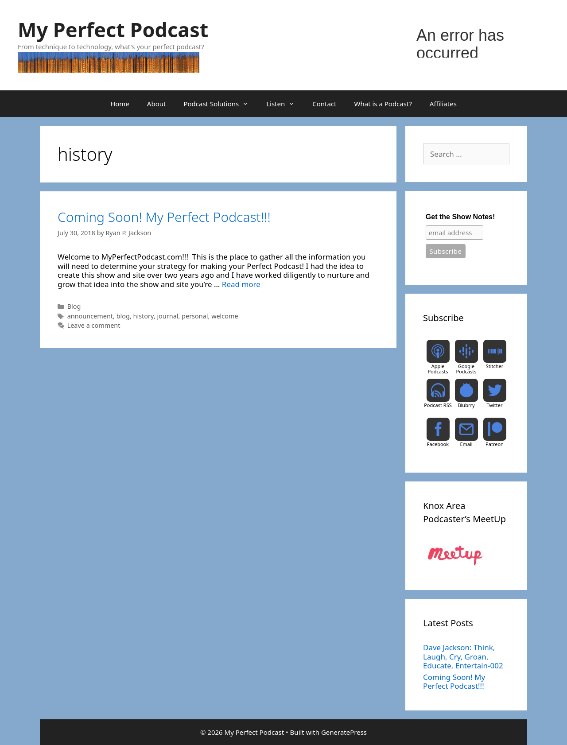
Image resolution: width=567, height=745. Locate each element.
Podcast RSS (438, 405)
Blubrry (466, 405)
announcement (90, 316)
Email (466, 444)
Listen (284, 103)
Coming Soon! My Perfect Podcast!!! (164, 217)
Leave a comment (93, 325)
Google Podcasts (466, 369)
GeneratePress (344, 732)
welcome (224, 316)
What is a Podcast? (383, 103)
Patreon (494, 444)
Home (119, 103)
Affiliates (443, 103)
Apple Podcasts (437, 369)
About (156, 103)
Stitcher (495, 366)
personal (195, 316)
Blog (74, 306)
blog (123, 316)
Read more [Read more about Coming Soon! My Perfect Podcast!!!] (241, 284)
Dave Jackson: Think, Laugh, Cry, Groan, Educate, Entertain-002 (463, 656)
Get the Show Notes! (460, 217)
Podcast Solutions (220, 103)
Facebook (438, 444)
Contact (324, 103)
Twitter (494, 405)
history (143, 316)
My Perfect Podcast (113, 29)
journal (167, 316)
